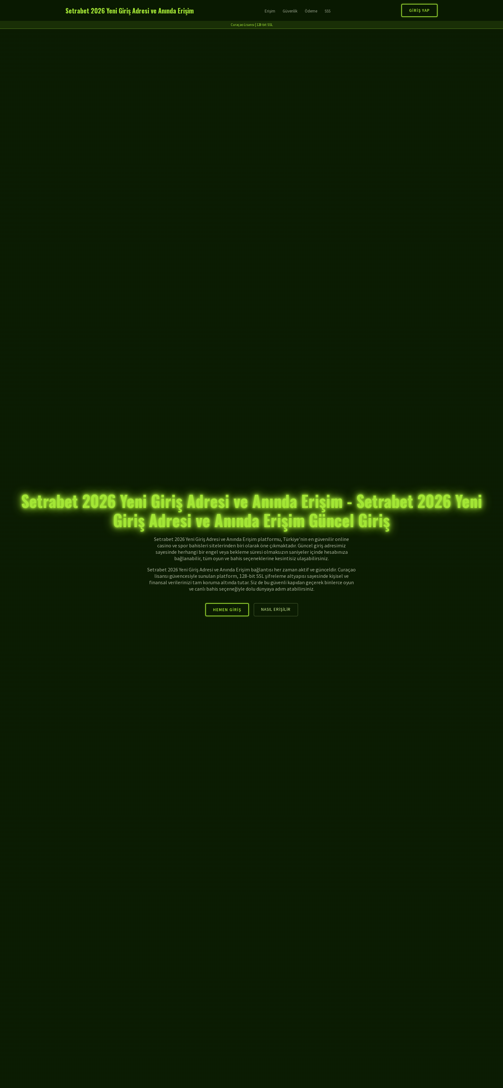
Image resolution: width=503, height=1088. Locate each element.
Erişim (270, 11)
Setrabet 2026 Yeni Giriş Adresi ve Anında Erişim (129, 10)
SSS (327, 11)
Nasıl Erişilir (276, 609)
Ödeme (311, 11)
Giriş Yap (419, 10)
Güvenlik (290, 11)
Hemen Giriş (227, 609)
